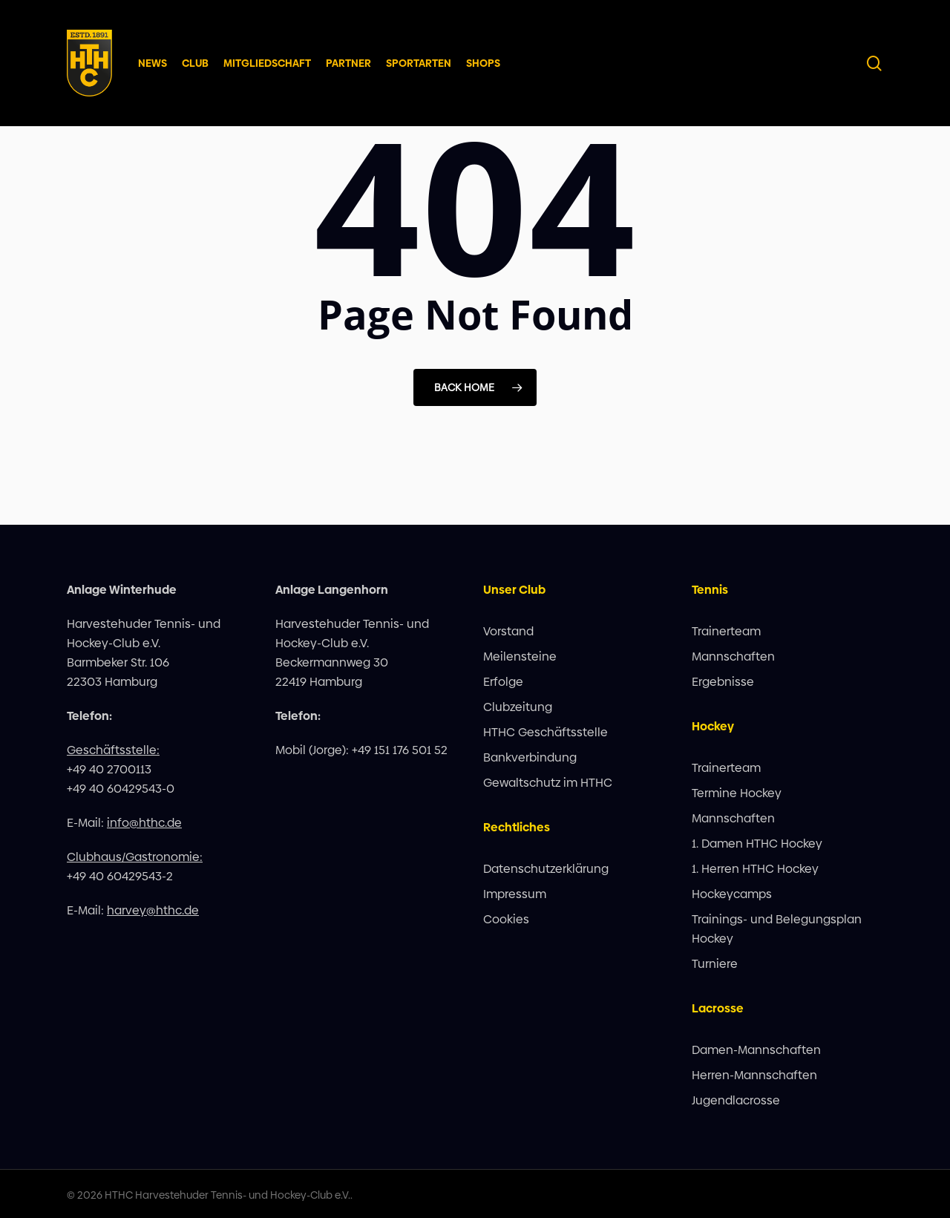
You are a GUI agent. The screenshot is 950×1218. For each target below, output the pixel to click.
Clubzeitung (517, 707)
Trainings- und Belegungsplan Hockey (777, 929)
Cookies (506, 919)
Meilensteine (520, 656)
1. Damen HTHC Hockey (757, 843)
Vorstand (508, 631)
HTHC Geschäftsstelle (545, 732)
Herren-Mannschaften (754, 1075)
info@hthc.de (144, 822)
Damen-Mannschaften (756, 1049)
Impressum (514, 894)
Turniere (715, 963)
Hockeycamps (732, 894)
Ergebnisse (723, 681)
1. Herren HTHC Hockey (755, 868)
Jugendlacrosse (736, 1100)
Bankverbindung (530, 757)
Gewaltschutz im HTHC (547, 782)
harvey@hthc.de (153, 910)
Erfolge (503, 681)
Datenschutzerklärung (546, 868)
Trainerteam (726, 631)
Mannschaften (733, 656)
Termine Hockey (737, 793)
